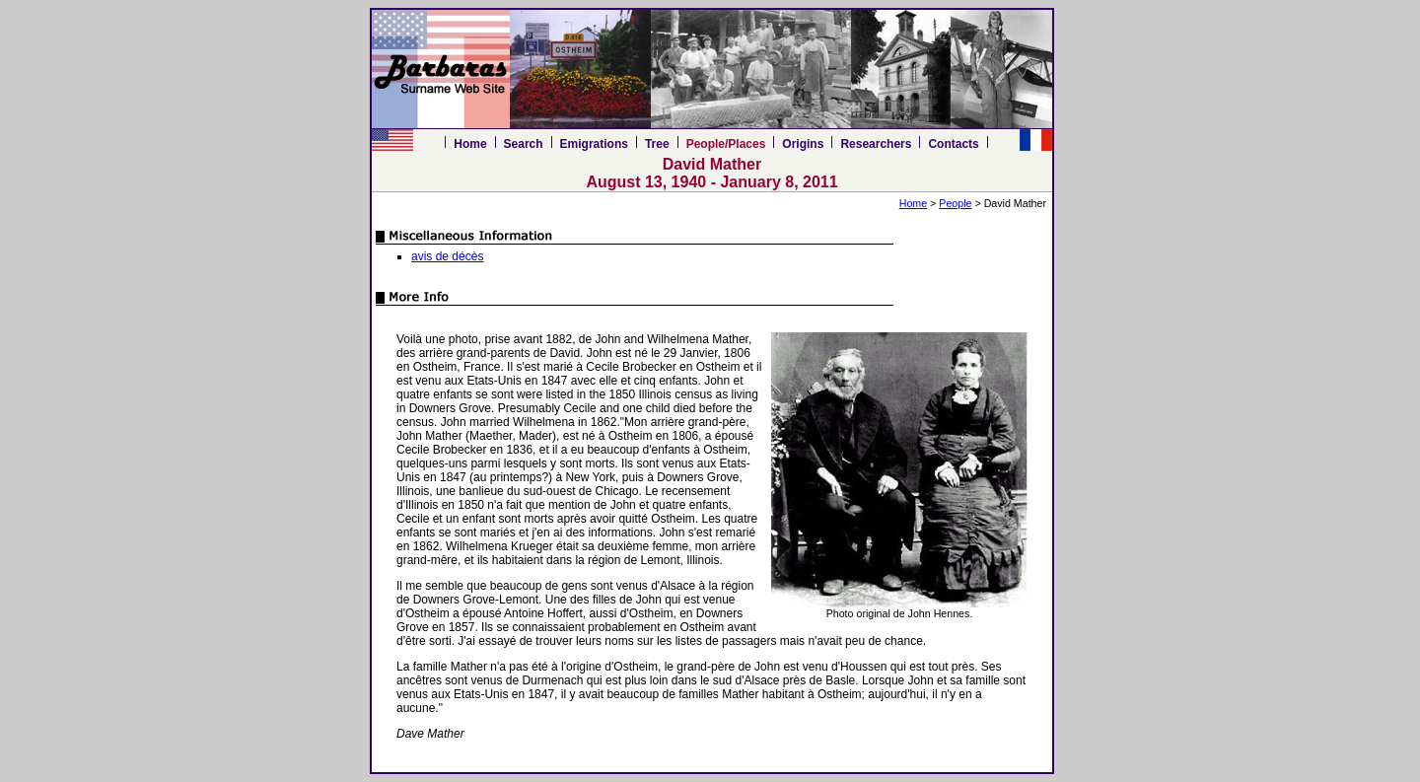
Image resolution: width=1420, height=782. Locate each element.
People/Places (726, 144)
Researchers (875, 144)
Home (470, 144)
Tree (657, 144)
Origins (802, 144)
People (955, 203)
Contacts (953, 144)
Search (523, 144)
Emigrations (594, 144)
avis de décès (447, 256)
